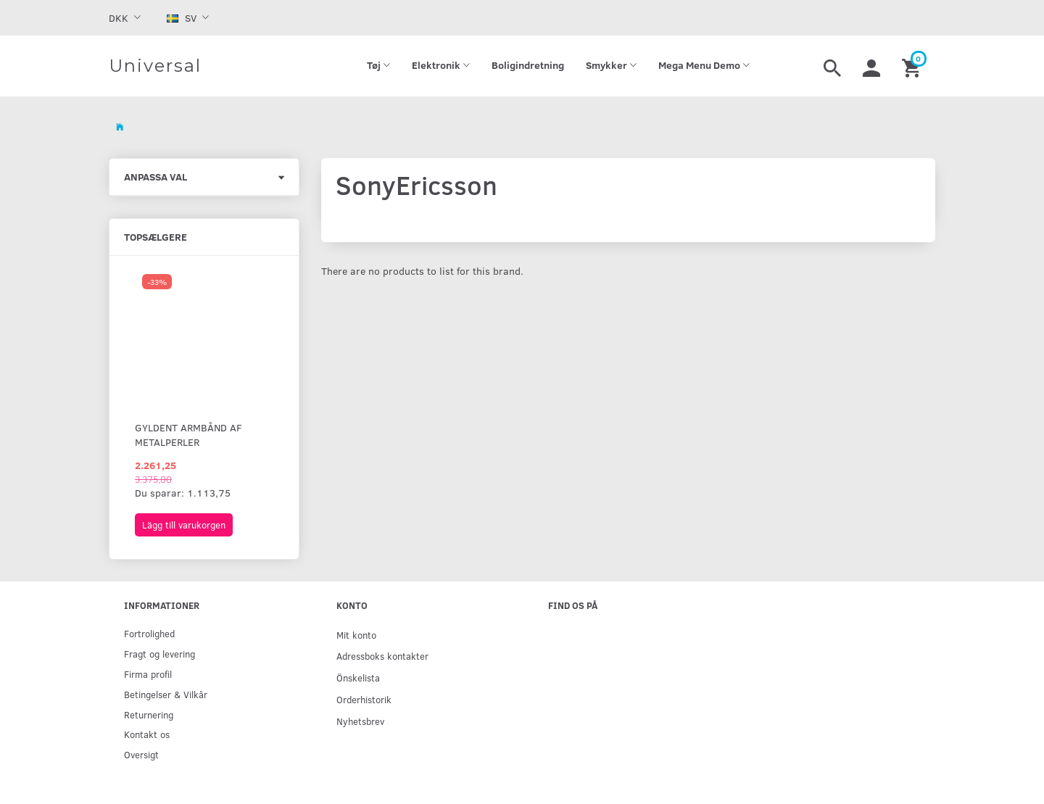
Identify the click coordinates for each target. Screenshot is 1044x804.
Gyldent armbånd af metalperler (188, 434)
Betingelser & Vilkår (165, 694)
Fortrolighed (149, 633)
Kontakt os (147, 734)
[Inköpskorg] (913, 66)
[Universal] (155, 66)
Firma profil (148, 674)
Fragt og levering (159, 653)
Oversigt (141, 754)
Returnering (148, 714)
